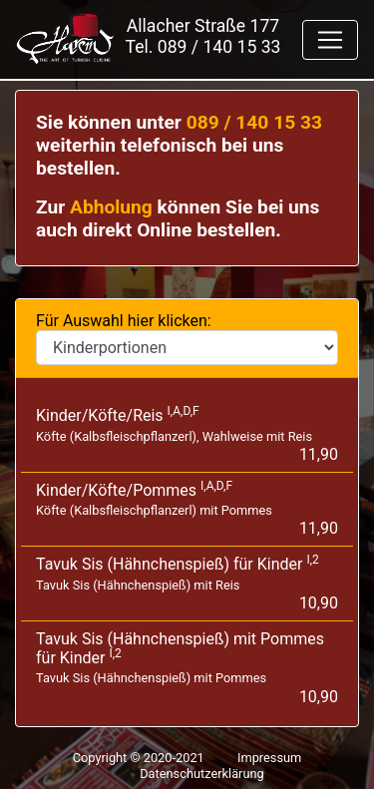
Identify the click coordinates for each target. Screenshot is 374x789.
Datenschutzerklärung (202, 773)
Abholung (111, 207)
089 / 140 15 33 (219, 47)
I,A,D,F (183, 411)
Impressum (269, 757)
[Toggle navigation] (330, 40)
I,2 (312, 560)
